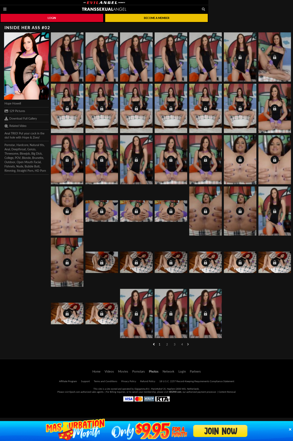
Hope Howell (12, 103)
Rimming (9, 170)
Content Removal (227, 391)
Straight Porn (25, 170)
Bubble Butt (32, 166)
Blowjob (25, 153)
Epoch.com (74, 391)
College (8, 157)
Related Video (15, 126)
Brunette (37, 157)
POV (18, 157)
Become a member (156, 18)
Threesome (11, 153)
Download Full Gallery (20, 118)
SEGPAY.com (175, 391)
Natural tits (37, 145)
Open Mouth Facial (29, 162)
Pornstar (9, 145)
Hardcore (22, 145)
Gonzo (31, 149)
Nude (19, 166)
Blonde (26, 157)
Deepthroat (18, 149)
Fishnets (9, 166)
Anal (7, 149)
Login (52, 18)
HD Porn (40, 170)
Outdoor (9, 162)
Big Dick (36, 153)
